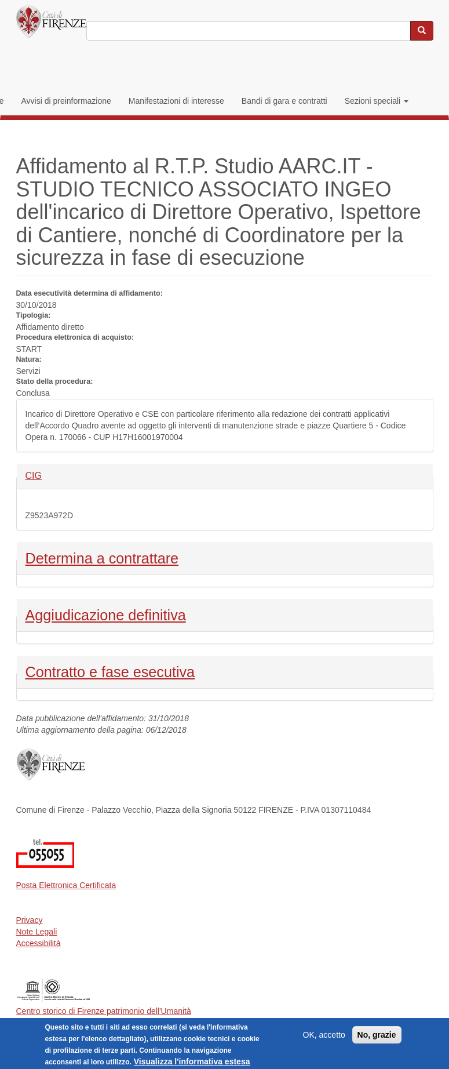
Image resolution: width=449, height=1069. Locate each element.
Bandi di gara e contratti (284, 101)
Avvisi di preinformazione (66, 101)
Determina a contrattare (102, 557)
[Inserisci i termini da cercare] (248, 31)
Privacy (29, 920)
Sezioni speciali (376, 101)
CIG (44, 475)
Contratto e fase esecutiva (110, 670)
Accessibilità (38, 943)
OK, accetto (324, 1037)
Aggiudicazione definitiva (105, 614)
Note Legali (36, 931)
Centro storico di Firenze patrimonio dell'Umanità (103, 1011)
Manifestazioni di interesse (176, 101)
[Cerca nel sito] (421, 31)
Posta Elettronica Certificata (66, 885)
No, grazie (376, 1037)
